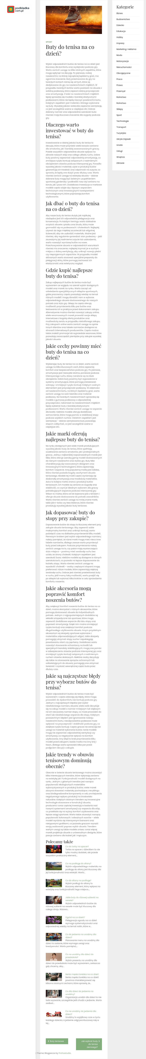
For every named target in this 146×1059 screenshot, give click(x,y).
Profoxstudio (24, 1053)
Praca (119, 79)
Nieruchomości (123, 67)
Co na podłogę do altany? (78, 863)
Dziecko (120, 25)
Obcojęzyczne (123, 73)
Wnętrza (120, 157)
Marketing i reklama (126, 49)
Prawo (119, 85)
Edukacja (121, 31)
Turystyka (121, 133)
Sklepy (119, 109)
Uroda (119, 145)
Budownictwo (123, 19)
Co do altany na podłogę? (78, 880)
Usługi (119, 151)
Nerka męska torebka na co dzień (82, 974)
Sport (49, 42)
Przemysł (120, 91)
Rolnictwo (121, 97)
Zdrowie (120, 163)
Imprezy (120, 43)
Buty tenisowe (57, 1041)
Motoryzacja (122, 61)
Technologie (122, 121)
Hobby (119, 37)
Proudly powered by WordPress (14, 1049)
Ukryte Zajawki (123, 139)
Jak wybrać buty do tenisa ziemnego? (89, 1044)
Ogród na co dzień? (75, 917)
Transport (121, 127)
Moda (119, 55)
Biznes (119, 13)
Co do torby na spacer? (77, 846)
